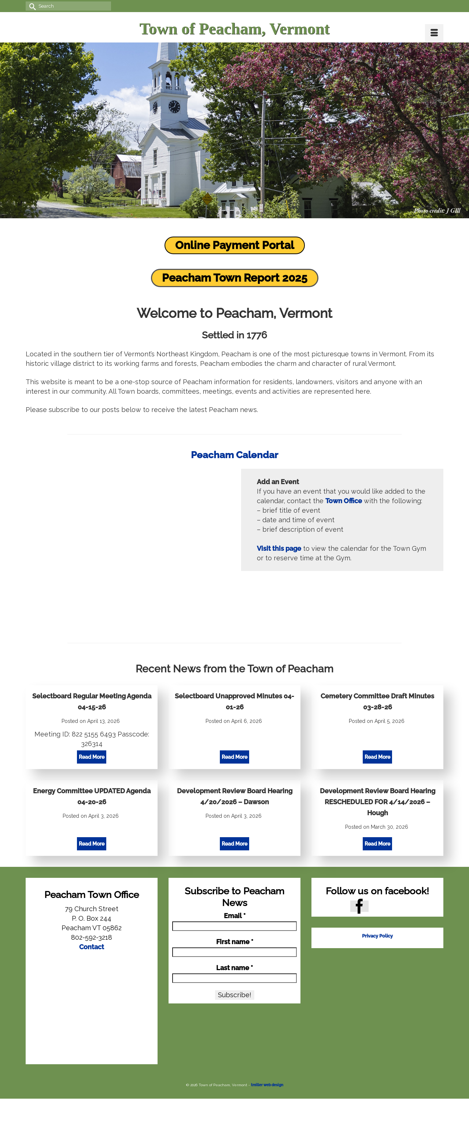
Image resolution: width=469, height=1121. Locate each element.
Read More (92, 758)
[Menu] (434, 33)
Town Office (343, 501)
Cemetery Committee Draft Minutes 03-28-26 (377, 701)
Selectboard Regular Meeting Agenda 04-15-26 (91, 701)
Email (234, 916)
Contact (91, 947)
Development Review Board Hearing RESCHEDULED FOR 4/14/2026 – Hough (377, 802)
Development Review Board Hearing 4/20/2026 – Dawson (234, 796)
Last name (234, 968)
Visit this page (279, 548)
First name (234, 942)
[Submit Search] (31, 6)
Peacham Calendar (234, 454)
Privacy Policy (377, 936)
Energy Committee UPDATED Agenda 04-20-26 (92, 796)
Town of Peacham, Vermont (234, 29)
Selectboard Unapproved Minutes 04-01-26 (234, 701)
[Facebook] (359, 906)
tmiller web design (267, 1085)
